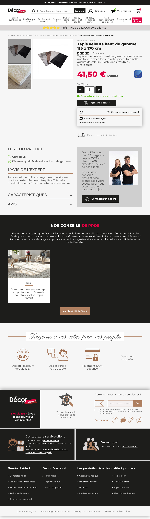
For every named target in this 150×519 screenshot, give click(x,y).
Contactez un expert (100, 199)
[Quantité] (89, 89)
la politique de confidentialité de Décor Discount (120, 415)
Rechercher (79, 11)
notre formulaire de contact (53, 452)
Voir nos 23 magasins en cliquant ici (75, 2)
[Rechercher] (58, 10)
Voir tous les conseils (75, 313)
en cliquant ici (130, 449)
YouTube (123, 423)
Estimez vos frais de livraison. (102, 135)
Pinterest (131, 423)
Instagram (139, 423)
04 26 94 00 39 (51, 443)
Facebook (115, 423)
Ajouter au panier (96, 103)
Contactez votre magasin (39, 455)
